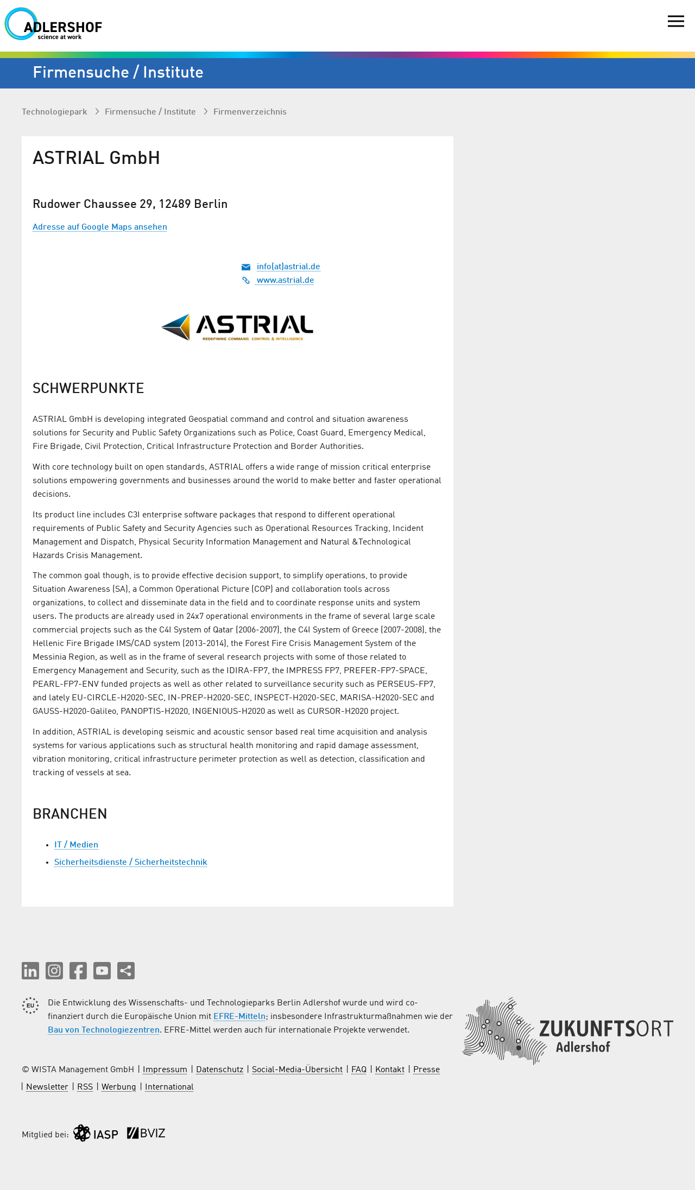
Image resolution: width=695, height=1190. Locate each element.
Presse (426, 1070)
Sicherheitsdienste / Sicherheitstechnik (130, 862)
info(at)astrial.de (288, 267)
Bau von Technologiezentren (104, 1030)
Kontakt (390, 1070)
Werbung (119, 1087)
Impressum (165, 1070)
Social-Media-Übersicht (297, 1070)
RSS (85, 1087)
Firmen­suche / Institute (151, 112)
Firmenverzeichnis (250, 112)
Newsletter (47, 1087)
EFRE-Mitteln (239, 1016)
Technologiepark (56, 112)
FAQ (359, 1070)
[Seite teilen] (126, 971)
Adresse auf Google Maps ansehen (100, 227)
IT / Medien (76, 845)
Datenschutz (219, 1070)
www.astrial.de (278, 280)
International (169, 1087)
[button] (30, 971)
